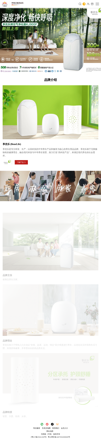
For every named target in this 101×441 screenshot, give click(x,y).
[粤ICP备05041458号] (39, 437)
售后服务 (36, 428)
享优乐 (24, 69)
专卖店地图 (46, 428)
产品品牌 (14, 69)
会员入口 (64, 428)
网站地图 (49, 431)
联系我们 (55, 428)
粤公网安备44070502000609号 (59, 437)
